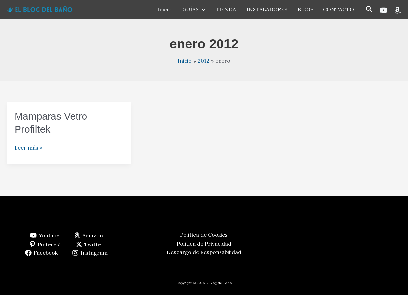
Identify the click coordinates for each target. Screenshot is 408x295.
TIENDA (226, 9)
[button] (369, 9)
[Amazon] (397, 10)
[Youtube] (383, 10)
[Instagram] (90, 253)
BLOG (305, 9)
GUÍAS (193, 9)
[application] (202, 9)
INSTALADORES (267, 9)
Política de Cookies (204, 234)
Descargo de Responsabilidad (204, 252)
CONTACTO (338, 9)
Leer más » (28, 147)
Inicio (164, 9)
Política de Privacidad (204, 243)
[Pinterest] (45, 244)
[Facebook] (41, 253)
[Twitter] (90, 244)
